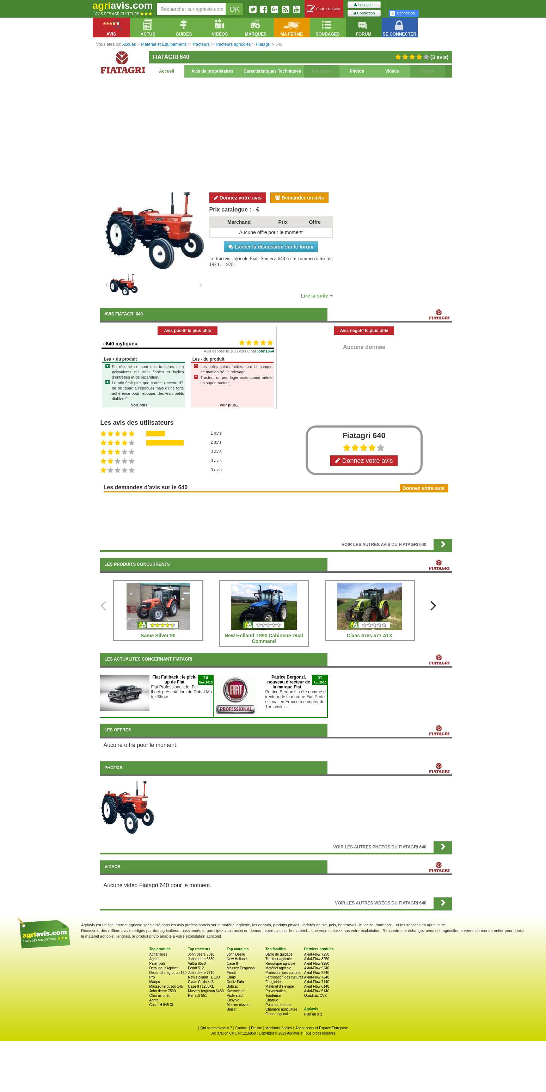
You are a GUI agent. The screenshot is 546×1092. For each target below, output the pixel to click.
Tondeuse (273, 996)
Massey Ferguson (240, 968)
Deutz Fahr (235, 982)
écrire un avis (324, 9)
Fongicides (273, 982)
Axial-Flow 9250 (316, 963)
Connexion (364, 13)
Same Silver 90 (158, 635)
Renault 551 (197, 996)
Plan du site (313, 1014)
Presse (256, 1028)
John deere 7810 (201, 954)
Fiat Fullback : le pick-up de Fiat (174, 680)
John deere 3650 (201, 959)
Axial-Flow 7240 (316, 977)
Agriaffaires (158, 954)
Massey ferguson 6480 (205, 991)
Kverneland (236, 991)
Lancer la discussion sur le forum (270, 247)
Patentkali (157, 963)
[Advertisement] (276, 134)
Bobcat (232, 986)
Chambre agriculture (281, 1009)
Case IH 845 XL (161, 1005)
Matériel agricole (278, 968)
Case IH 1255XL (201, 986)
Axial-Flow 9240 (316, 968)
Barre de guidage (279, 954)
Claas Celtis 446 (201, 982)
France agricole (277, 1014)
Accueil (166, 71)
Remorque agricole (280, 963)
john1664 (265, 351)
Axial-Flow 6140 (316, 986)
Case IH (233, 963)
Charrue (271, 1000)
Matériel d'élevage (279, 986)
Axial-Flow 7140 (316, 982)
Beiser (232, 1009)
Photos (357, 71)
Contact (241, 1028)
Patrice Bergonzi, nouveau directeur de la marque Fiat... (288, 682)
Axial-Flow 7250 (316, 954)
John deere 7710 (201, 973)
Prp (152, 977)
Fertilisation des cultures (284, 977)
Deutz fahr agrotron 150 (168, 973)
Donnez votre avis (238, 198)
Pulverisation (275, 991)
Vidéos (392, 71)
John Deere (236, 954)
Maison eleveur (239, 1005)
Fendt (231, 973)
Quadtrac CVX (315, 996)
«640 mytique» (120, 343)
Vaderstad (235, 996)
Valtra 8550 (196, 963)
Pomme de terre (278, 1005)
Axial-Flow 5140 (316, 991)
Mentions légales (278, 1028)
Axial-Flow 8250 (316, 959)
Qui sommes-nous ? (216, 1028)
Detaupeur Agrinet (163, 968)
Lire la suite (317, 296)
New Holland (237, 959)
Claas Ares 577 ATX (369, 635)
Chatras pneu (160, 996)
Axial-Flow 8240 (316, 973)
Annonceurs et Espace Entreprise (321, 1028)
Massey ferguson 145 (166, 986)
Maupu (154, 982)
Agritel (154, 959)
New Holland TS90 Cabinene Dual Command (264, 638)
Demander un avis (299, 198)
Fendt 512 (196, 968)
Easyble (233, 1000)
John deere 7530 (162, 991)
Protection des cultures (283, 973)
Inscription (364, 4)
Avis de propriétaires (212, 71)
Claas (231, 977)
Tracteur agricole (278, 959)
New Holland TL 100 (204, 977)
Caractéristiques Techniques (272, 71)
